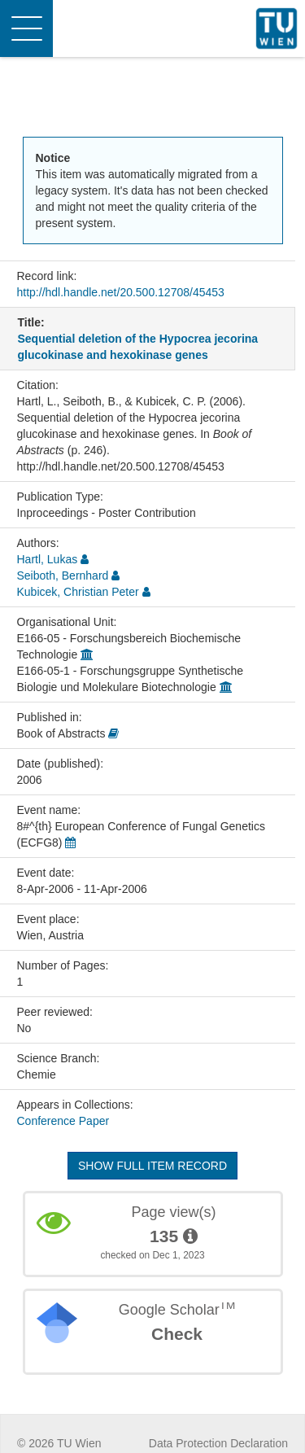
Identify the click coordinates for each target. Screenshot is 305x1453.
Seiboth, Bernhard (63, 575)
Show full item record (152, 1165)
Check (177, 1333)
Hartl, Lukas (47, 559)
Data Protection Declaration (218, 1443)
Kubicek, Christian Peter (78, 591)
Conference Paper (63, 1120)
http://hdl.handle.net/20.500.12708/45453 (120, 292)
